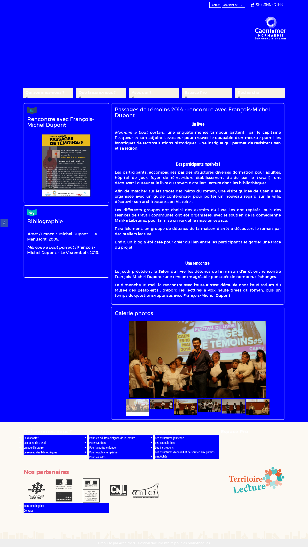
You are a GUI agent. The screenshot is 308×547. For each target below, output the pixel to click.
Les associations (165, 442)
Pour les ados (97, 457)
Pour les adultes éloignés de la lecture (112, 438)
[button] (48, 93)
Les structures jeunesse (169, 438)
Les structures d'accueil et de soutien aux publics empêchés (185, 454)
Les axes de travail (35, 442)
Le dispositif (31, 438)
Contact (28, 510)
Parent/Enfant (97, 442)
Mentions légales (34, 505)
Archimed (127, 543)
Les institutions (164, 447)
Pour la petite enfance (102, 447)
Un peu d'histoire (34, 447)
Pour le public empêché (103, 452)
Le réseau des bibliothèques (40, 452)
